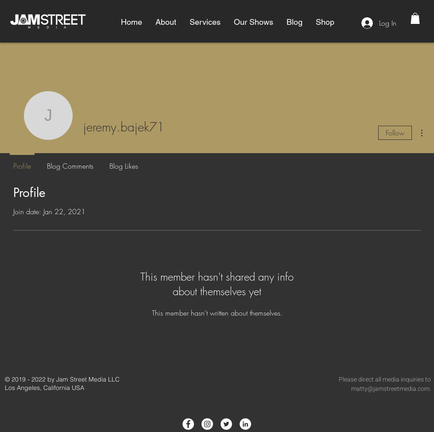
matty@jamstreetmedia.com (390, 388)
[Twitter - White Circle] (226, 424)
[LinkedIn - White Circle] (245, 424)
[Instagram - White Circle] (207, 424)
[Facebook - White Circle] (188, 424)
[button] (166, 22)
